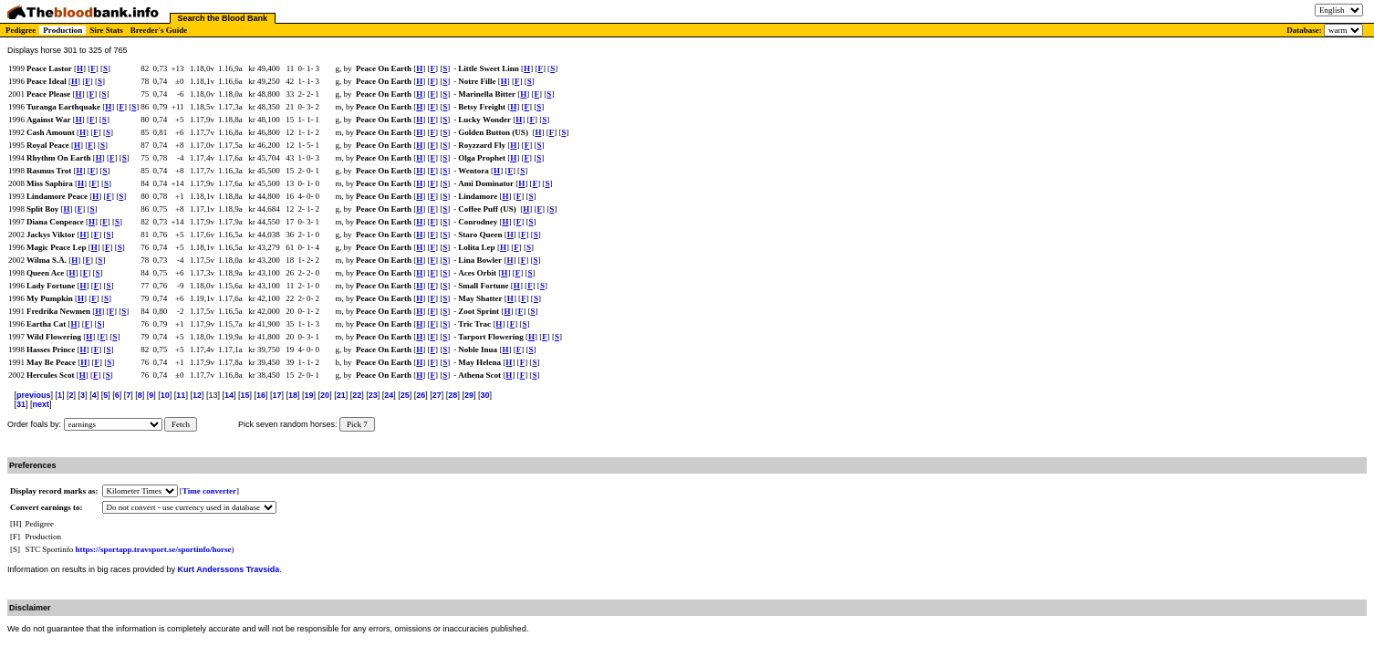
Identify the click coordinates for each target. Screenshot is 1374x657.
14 (229, 395)
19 (309, 395)
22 (356, 395)
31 (21, 404)
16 (260, 395)
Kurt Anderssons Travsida (229, 569)
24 (388, 395)
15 (244, 395)
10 (165, 395)
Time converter (209, 490)
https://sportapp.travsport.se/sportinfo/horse (154, 549)
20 (324, 395)
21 (341, 395)
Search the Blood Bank (223, 18)
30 (484, 395)
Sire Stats (106, 30)
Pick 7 (357, 424)
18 (292, 395)
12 (197, 395)
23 (373, 395)
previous (33, 395)
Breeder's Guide (159, 30)
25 (405, 395)
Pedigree (20, 30)
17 (277, 395)
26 (420, 395)
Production (62, 30)
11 (180, 395)
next (41, 404)
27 (437, 395)
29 (469, 395)
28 (452, 395)
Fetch (181, 424)
